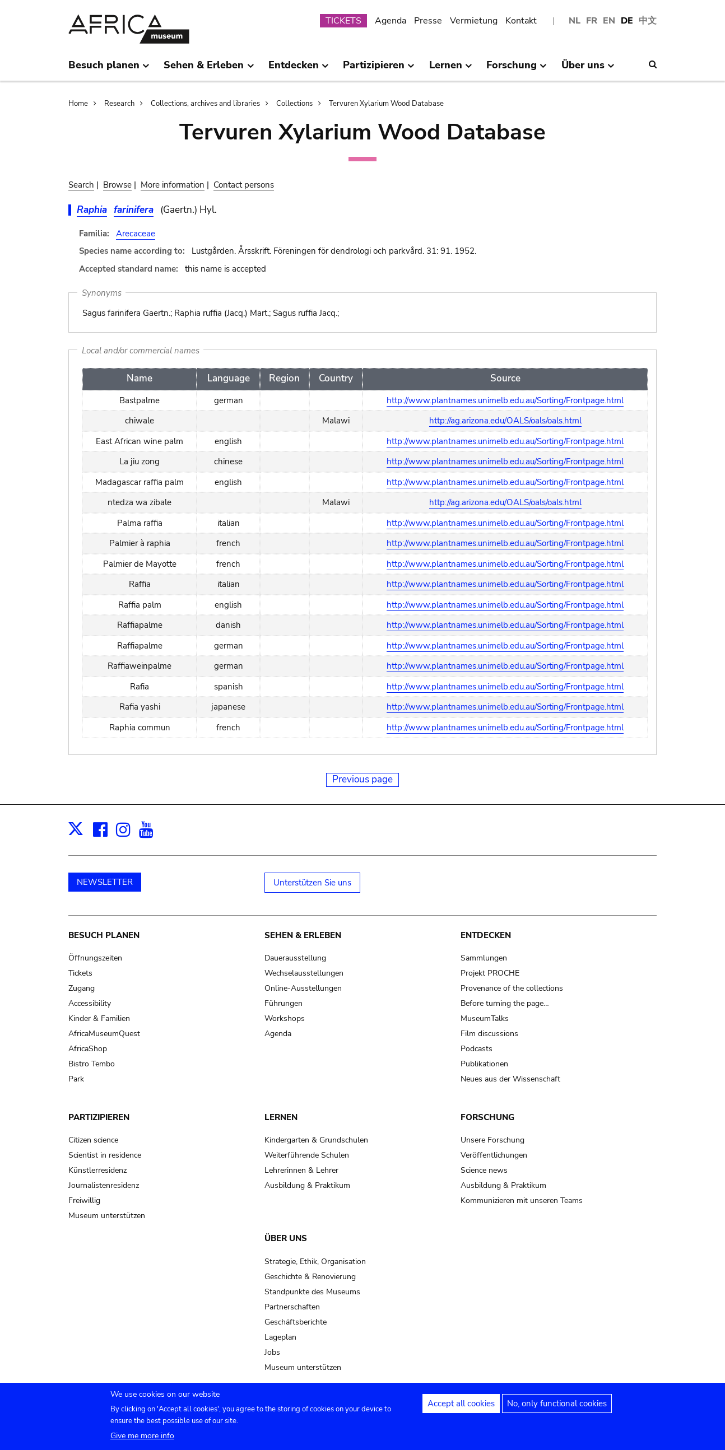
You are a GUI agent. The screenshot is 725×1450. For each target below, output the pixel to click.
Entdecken (486, 935)
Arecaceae (135, 233)
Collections (294, 104)
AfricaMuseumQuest (104, 1033)
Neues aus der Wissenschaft (510, 1079)
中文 (648, 21)
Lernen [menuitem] (450, 69)
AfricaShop (87, 1048)
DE (627, 21)
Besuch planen (104, 935)
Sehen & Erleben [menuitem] (209, 69)
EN (609, 21)
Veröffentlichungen (494, 1155)
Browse (117, 184)
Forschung (487, 1117)
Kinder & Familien (99, 1018)
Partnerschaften (292, 1307)
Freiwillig (84, 1200)
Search (81, 184)
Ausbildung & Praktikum (307, 1185)
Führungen (283, 1003)
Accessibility (89, 1003)
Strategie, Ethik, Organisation (315, 1261)
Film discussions (489, 1033)
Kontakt (521, 21)
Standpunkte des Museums (312, 1291)
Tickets (80, 973)
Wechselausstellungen (303, 973)
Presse (428, 21)
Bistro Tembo (91, 1064)
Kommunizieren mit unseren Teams (522, 1200)
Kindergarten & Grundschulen (316, 1140)
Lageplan (280, 1337)
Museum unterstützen (106, 1215)
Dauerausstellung (295, 958)
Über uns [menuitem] (588, 69)
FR (591, 21)
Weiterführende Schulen (306, 1155)
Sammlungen (484, 958)
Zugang (81, 988)
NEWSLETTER (105, 882)
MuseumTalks (485, 1018)
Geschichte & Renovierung (310, 1276)
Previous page (362, 779)
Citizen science (93, 1140)
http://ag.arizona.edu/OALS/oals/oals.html (505, 420)
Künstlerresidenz (97, 1170)
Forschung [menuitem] (516, 69)
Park (76, 1079)
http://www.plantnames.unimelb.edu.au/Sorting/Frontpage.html (505, 400)
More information (173, 184)
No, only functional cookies (557, 1406)
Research (119, 104)
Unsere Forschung (492, 1140)
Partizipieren (98, 1117)
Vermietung (474, 21)
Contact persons (243, 184)
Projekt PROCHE (490, 973)
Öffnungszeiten (95, 958)
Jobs (272, 1352)
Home (78, 104)
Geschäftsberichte (295, 1322)
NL (574, 21)
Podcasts (476, 1048)
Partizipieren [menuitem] (379, 69)
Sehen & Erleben (302, 935)
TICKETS (343, 21)
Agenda (390, 21)
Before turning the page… (505, 1003)
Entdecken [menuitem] (298, 69)
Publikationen (484, 1064)
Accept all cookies (461, 1406)
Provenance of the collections (512, 988)
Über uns (285, 1238)
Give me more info (142, 1439)
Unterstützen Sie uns (312, 882)
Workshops (284, 1018)
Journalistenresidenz (103, 1185)
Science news (484, 1170)
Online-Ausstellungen (303, 988)
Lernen (281, 1117)
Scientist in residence (104, 1155)
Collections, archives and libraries (205, 104)
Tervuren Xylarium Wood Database (386, 104)
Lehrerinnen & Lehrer (301, 1170)
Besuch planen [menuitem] (109, 69)
